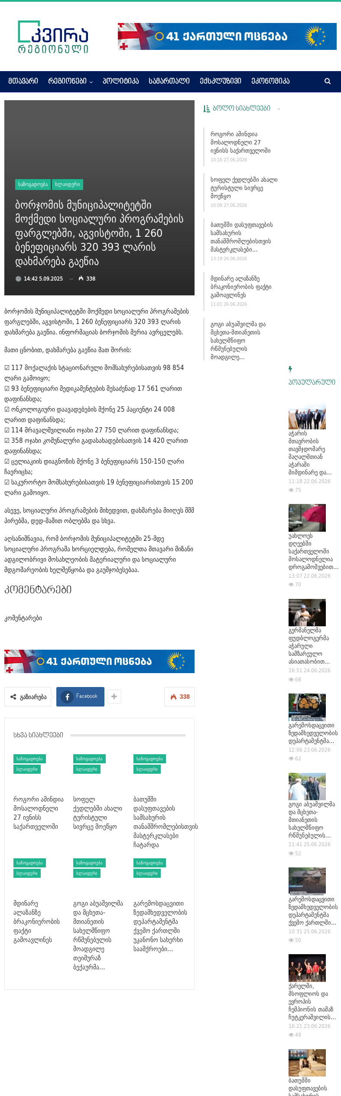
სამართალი (169, 82)
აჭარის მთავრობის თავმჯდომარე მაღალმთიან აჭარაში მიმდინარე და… (310, 192)
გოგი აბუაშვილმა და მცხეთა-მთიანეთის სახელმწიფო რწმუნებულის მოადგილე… (238, 340)
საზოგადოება (33, 184)
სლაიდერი (67, 184)
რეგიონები (67, 82)
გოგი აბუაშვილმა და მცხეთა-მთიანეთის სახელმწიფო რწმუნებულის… (312, 559)
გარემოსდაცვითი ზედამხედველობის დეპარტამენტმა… (313, 472)
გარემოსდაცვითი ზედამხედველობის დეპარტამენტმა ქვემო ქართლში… (313, 650)
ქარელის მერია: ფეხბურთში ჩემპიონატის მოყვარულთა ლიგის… (310, 923)
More (258, 82)
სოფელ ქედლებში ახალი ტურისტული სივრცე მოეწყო (244, 188)
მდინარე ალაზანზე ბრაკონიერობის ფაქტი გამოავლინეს (241, 287)
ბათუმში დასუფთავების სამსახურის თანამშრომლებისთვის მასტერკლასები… (242, 237)
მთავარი (23, 82)
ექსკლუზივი (220, 82)
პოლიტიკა (121, 82)
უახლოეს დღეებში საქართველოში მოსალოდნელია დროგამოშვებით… (314, 291)
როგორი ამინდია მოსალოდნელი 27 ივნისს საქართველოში (241, 142)
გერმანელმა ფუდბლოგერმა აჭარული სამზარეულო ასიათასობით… (309, 385)
